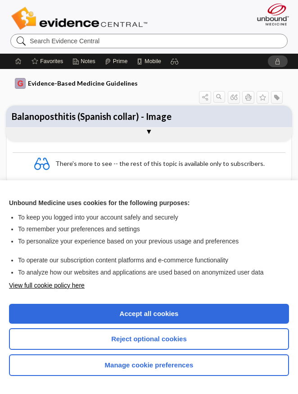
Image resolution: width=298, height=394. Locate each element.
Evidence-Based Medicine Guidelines (76, 83)
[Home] (18, 61)
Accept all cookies (149, 313)
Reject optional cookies (149, 339)
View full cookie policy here (47, 285)
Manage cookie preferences (149, 365)
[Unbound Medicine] (270, 14)
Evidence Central (81, 18)
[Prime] (116, 61)
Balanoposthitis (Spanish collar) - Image (92, 116)
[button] (175, 61)
